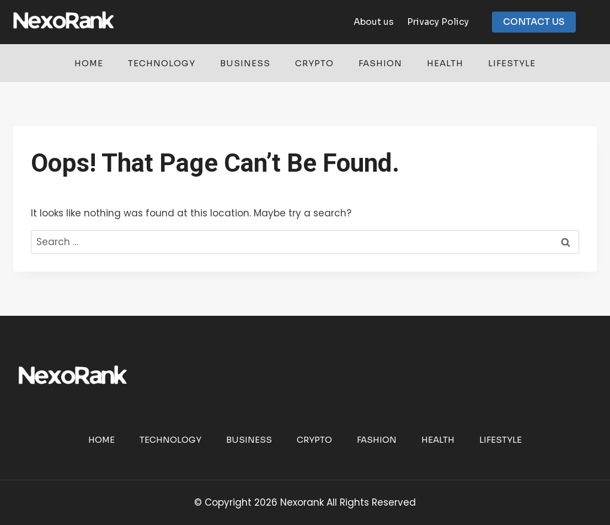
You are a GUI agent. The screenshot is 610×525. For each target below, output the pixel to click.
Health (445, 63)
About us (374, 22)
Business (245, 63)
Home (88, 63)
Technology (161, 63)
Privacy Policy (438, 22)
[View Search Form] (601, 22)
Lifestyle (512, 63)
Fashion (380, 63)
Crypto (314, 63)
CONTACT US (534, 22)
